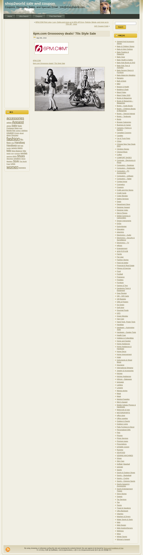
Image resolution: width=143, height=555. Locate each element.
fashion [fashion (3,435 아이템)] (13, 138)
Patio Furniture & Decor (125, 427)
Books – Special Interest (126, 114)
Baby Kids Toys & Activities (123, 67)
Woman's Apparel (123, 539)
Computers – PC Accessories (123, 172)
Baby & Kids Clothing (125, 49)
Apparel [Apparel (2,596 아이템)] (18, 122)
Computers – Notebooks (126, 168)
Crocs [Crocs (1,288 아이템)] (16, 133)
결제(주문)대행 (122, 251)
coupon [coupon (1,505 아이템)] (10, 133)
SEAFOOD (121, 453)
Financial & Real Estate (125, 266)
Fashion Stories (122, 260)
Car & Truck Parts (123, 138)
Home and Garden (124, 341)
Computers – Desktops (125, 165)
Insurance (120, 365)
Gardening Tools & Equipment (124, 289)
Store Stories (122, 494)
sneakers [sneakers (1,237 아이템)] (17, 159)
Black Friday (121, 92)
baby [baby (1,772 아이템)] (14, 125)
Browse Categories (124, 122)
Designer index (122, 210)
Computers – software (125, 176)
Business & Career (124, 125)
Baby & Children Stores (125, 46)
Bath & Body (121, 81)
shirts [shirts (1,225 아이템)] (14, 156)
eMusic (119, 246)
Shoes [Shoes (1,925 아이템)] (21, 156)
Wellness (120, 531)
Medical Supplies (123, 399)
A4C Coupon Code (101, 26)
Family (119, 254)
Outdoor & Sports (123, 421)
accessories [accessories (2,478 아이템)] (15, 118)
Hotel (119, 357)
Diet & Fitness (122, 213)
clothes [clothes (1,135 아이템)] (18, 130)
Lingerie (120, 388)
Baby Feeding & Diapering (123, 53)
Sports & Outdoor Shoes (126, 473)
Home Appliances (123, 344)
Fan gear (120, 257)
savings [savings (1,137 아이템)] (9, 156)
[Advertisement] (17, 64)
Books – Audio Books (125, 106)
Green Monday (122, 316)
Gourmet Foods (122, 310)
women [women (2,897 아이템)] (12, 167)
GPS (118, 313)
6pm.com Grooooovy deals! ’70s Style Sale (64, 33)
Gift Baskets (121, 299)
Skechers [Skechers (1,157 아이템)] (10, 158)
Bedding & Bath (122, 90)
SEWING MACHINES (125, 456)
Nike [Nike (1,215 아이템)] (24, 151)
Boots (119, 119)
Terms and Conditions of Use (113, 548)
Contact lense (122, 182)
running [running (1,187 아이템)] (17, 153)
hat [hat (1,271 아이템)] (18, 145)
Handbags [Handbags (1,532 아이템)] (12, 145)
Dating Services (123, 199)
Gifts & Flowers (122, 302)
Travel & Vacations (124, 508)
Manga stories (122, 391)
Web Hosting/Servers (125, 528)
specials (120, 467)
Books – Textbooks (124, 116)
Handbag (120, 325)
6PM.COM (37, 61)
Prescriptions (122, 444)
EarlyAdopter (122, 227)
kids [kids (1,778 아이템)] (9, 150)
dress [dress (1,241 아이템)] (9, 135)
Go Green (120, 305)
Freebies (120, 280)
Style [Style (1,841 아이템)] (16, 161)
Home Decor (121, 352)
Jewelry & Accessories (125, 371)
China (119, 141)
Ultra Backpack (122, 511)
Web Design (121, 525)
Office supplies (122, 418)
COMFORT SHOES (124, 158)
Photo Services (122, 438)
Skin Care (120, 461)
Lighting (120, 385)
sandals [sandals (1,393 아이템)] (23, 153)
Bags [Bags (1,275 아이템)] (17, 128)
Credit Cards (121, 193)
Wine (119, 534)
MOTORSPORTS (123, 413)
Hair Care (120, 319)
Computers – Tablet (124, 179)
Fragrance (121, 277)
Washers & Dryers (123, 517)
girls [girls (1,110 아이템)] (12, 143)
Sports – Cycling (123, 478)
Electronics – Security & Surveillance (126, 239)
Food (119, 271)
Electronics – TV (123, 243)
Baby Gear (121, 57)
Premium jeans (122, 441)
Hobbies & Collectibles (125, 338)
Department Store (123, 204)
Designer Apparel (123, 207)
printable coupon (123, 447)
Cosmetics (121, 185)
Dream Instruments (124, 221)
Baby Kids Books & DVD (126, 63)
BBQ (118, 84)
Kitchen (119, 374)
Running (120, 450)
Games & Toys (122, 286)
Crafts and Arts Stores (125, 190)
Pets (118, 433)
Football (120, 274)
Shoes (119, 458)
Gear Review (122, 293)
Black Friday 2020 (123, 95)
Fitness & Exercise (124, 268)
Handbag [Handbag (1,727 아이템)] (20, 142)
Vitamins (120, 514)
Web (118, 522)
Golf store (120, 308)
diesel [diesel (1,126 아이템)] (22, 133)
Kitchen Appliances (124, 376)
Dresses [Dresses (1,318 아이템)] (14, 135)
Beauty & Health (123, 87)
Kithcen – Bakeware (124, 379)
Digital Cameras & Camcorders (123, 217)
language (120, 382)
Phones (120, 436)
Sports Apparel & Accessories (123, 485)
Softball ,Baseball (123, 464)
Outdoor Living (122, 424)
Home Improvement (124, 354)
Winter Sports (122, 537)
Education (120, 229)
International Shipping (125, 368)
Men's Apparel (122, 402)
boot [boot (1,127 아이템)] (20, 128)
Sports (119, 470)
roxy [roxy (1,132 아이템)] (12, 153)
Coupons (120, 187)
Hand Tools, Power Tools (126, 322)
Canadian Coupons (124, 133)
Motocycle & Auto (123, 410)
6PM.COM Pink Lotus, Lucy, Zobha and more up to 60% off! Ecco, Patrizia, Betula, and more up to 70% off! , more (72, 23)
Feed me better (122, 263)
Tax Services (121, 500)
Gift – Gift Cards (123, 296)
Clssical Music (122, 152)
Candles (120, 136)
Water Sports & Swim (125, 520)
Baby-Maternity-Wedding (126, 75)
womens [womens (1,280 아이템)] (22, 168)
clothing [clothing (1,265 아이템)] (24, 131)
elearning (120, 232)
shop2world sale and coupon (30, 3)
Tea (118, 502)
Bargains (120, 78)
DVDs (119, 224)
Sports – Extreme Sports (126, 481)
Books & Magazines (124, 98)
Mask (119, 394)
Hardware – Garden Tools (126, 332)
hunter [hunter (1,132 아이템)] (9, 148)
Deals (119, 202)
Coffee (119, 155)
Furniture (120, 283)
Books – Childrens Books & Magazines (126, 110)
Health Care (121, 335)
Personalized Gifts (123, 430)
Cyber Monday (122, 196)
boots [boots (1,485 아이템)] (9, 130)
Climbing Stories (123, 149)
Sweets (119, 497)
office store (121, 416)
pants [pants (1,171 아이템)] (9, 153)
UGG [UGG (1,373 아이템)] (13, 164)
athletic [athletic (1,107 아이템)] (9, 126)
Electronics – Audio (124, 235)
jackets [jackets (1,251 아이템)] (14, 148)
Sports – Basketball (124, 475)
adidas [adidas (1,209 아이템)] (9, 123)
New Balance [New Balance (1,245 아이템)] (17, 151)
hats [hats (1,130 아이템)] (21, 145)
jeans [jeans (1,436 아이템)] (19, 148)
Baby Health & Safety (125, 60)
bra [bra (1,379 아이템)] (13, 130)
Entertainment (122, 248)
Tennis (119, 505)
